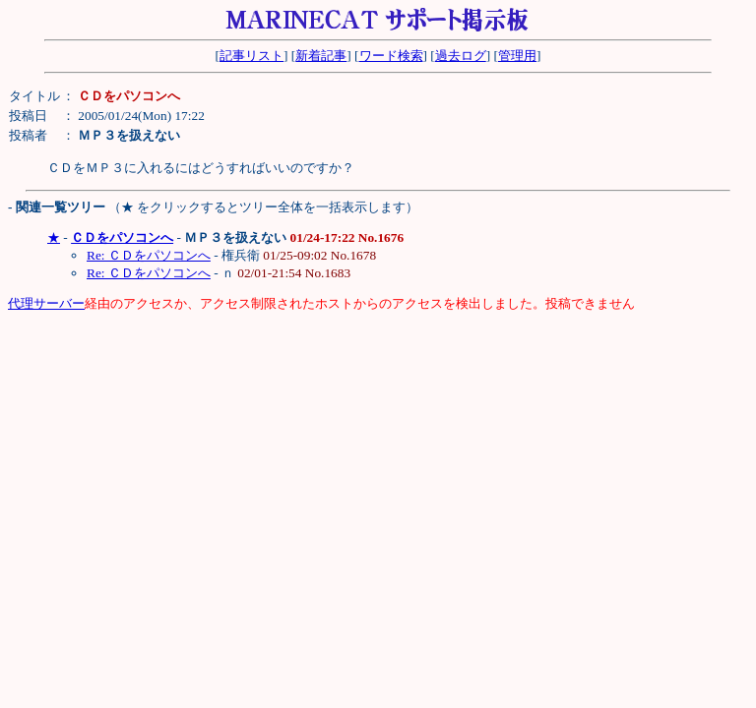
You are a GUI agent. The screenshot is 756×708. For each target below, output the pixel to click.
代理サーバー (46, 303)
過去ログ (460, 55)
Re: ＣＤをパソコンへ (149, 255)
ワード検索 (391, 55)
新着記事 (320, 55)
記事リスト (252, 55)
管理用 (517, 55)
